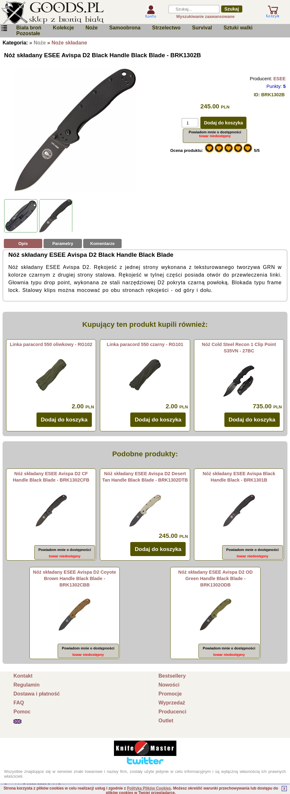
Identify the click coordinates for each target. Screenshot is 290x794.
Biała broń (28, 27)
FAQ (18, 702)
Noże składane (69, 42)
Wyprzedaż (171, 702)
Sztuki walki (238, 27)
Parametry (62, 243)
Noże (91, 27)
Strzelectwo (166, 27)
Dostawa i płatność (36, 693)
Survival (202, 27)
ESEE (279, 78)
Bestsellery (172, 676)
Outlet (165, 720)
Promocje (170, 693)
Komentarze (102, 243)
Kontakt (23, 676)
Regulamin (26, 685)
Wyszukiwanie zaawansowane (205, 16)
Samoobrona (125, 27)
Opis (23, 243)
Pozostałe (28, 33)
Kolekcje (63, 27)
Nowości (169, 685)
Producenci (172, 711)
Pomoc (21, 711)
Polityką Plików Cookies (149, 788)
